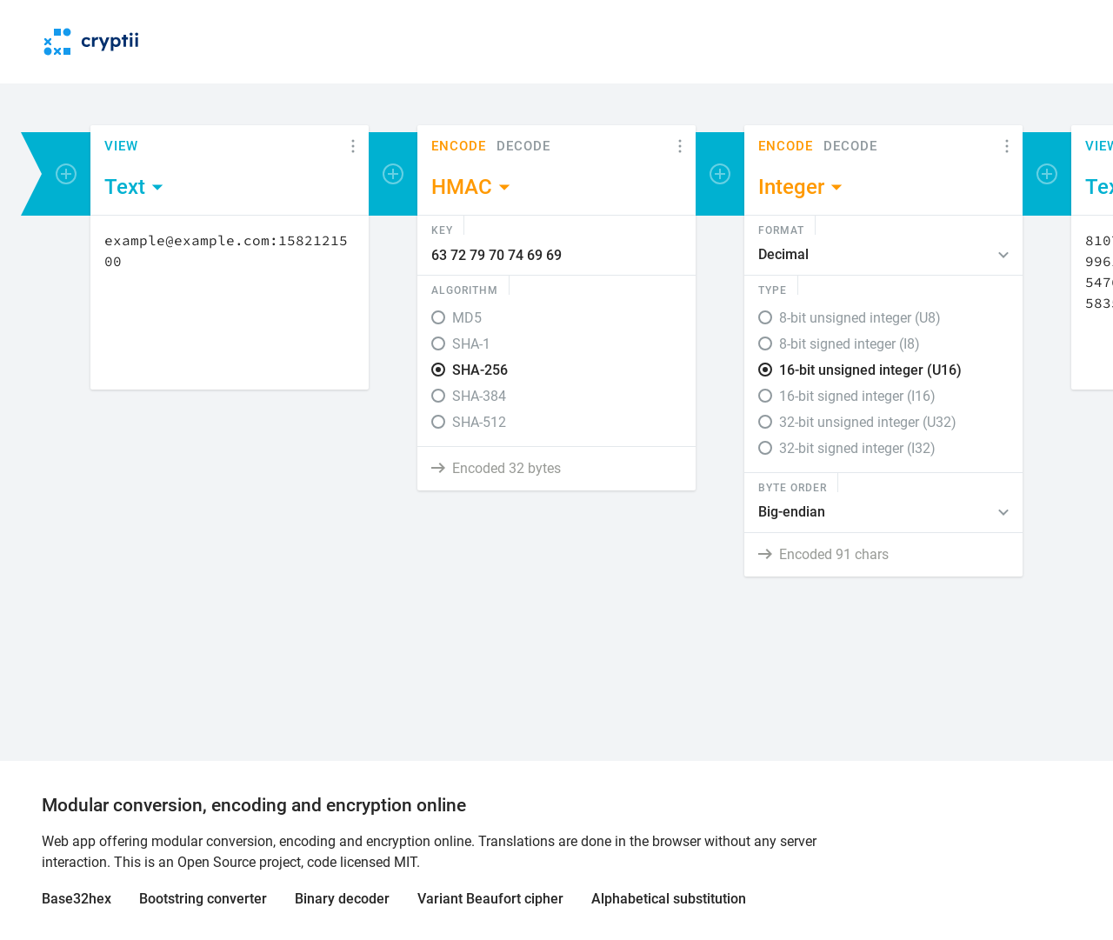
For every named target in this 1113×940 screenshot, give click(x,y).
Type (772, 289)
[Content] (229, 303)
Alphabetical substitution (668, 898)
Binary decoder (342, 898)
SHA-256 (480, 370)
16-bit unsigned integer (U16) (870, 370)
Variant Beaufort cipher (490, 898)
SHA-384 (479, 396)
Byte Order (792, 487)
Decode (523, 146)
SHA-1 (471, 344)
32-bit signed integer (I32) (857, 448)
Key (442, 229)
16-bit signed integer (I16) (857, 396)
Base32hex (76, 898)
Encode (458, 146)
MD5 (467, 318)
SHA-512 (479, 422)
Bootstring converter (203, 898)
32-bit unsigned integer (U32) (867, 422)
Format (781, 229)
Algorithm (464, 289)
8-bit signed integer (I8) (849, 344)
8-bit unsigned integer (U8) (860, 318)
